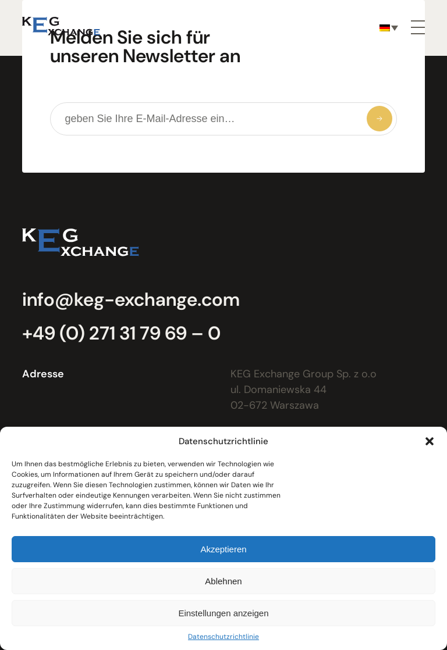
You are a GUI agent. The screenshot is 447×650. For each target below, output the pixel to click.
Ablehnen (223, 581)
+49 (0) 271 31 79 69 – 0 (121, 333)
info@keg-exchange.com (131, 299)
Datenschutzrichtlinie (223, 636)
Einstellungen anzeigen (223, 613)
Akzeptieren (223, 549)
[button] (429, 441)
